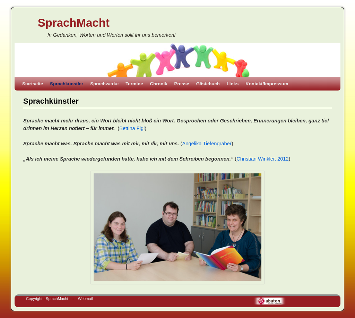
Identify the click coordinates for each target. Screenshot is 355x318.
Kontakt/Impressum (266, 83)
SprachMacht (74, 22)
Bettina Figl (132, 128)
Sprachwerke (104, 83)
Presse (181, 83)
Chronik (158, 83)
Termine (134, 83)
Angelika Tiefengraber (206, 143)
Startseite (32, 83)
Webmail (85, 298)
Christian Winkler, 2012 (262, 159)
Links (233, 83)
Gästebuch (208, 83)
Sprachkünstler (66, 83)
